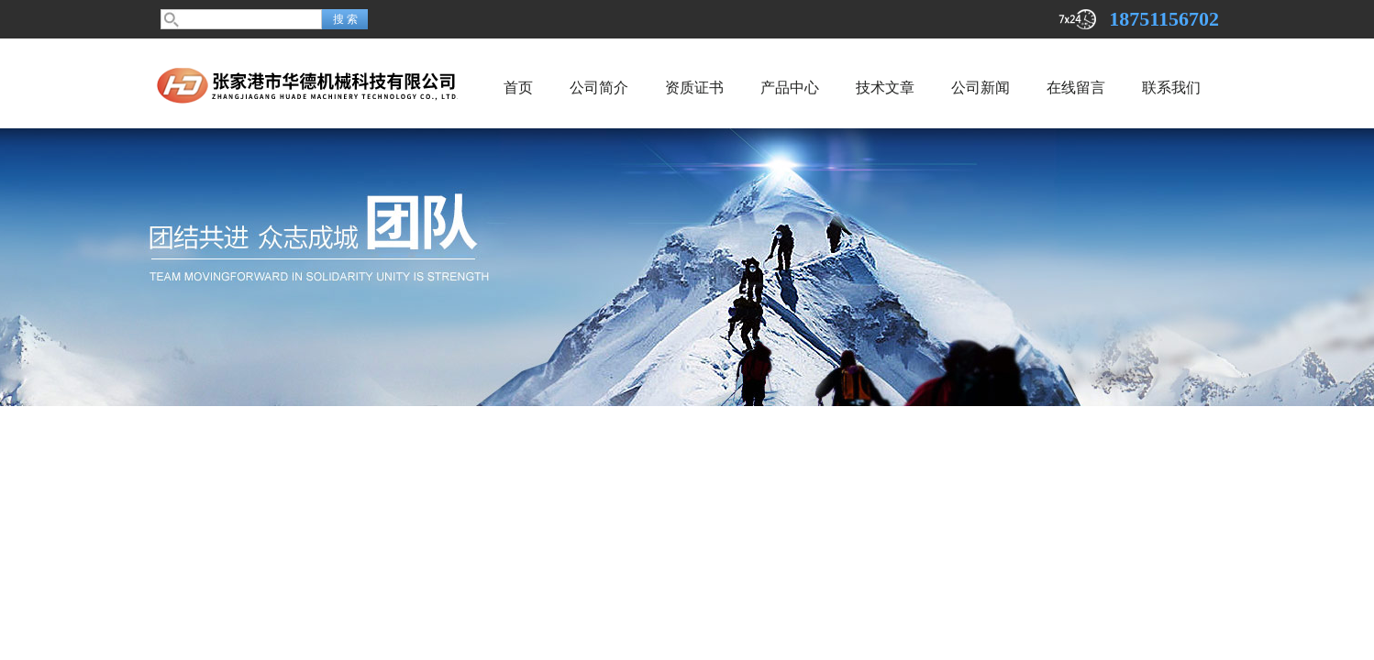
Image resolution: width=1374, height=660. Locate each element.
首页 (518, 87)
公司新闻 (980, 87)
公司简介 (599, 87)
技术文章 (885, 87)
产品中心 (789, 87)
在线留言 (1076, 87)
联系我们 (1171, 87)
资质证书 (694, 87)
